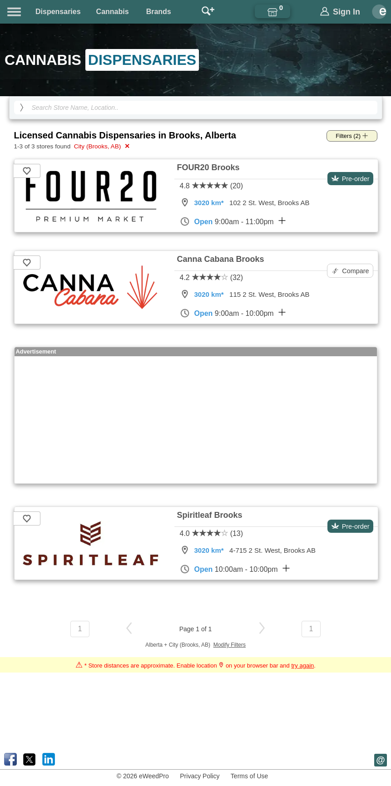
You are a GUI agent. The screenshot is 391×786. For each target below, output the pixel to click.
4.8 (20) (211, 186)
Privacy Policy (199, 776)
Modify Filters (229, 645)
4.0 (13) (211, 533)
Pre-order (350, 178)
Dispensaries (58, 11)
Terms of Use (249, 776)
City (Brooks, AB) (101, 146)
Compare (350, 271)
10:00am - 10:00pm (235, 569)
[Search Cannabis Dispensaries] (195, 107)
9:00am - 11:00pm (233, 221)
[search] (22, 107)
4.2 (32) (211, 277)
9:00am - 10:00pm (233, 313)
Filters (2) (352, 136)
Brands (158, 11)
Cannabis (112, 11)
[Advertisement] (196, 419)
